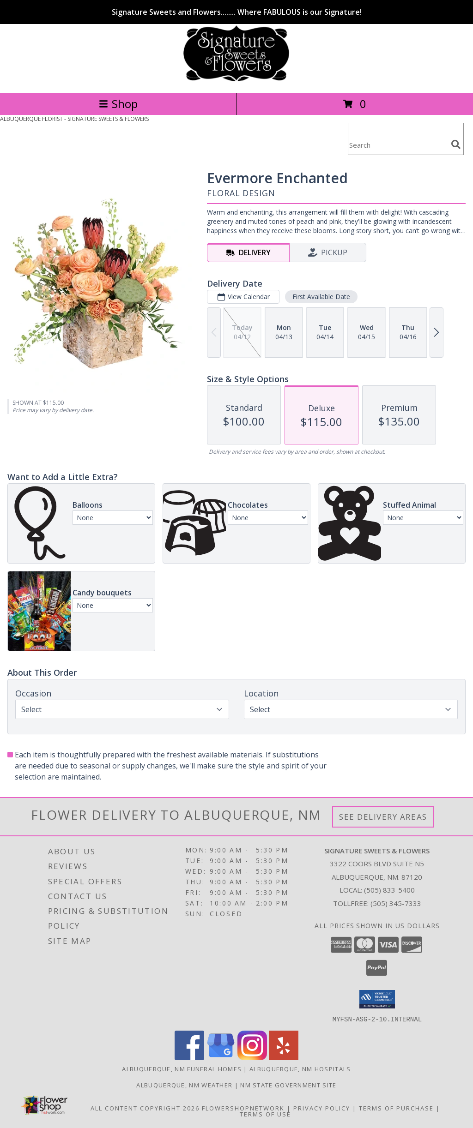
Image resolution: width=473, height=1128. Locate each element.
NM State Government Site (288, 1084)
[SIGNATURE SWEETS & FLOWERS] (236, 79)
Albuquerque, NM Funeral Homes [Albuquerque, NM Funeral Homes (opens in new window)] (182, 1068)
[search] (456, 144)
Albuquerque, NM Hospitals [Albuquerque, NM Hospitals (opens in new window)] (300, 1068)
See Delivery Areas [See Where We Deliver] (383, 816)
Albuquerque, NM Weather (184, 1084)
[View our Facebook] (189, 1057)
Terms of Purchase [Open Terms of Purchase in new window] (396, 1108)
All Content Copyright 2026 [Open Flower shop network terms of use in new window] (145, 1108)
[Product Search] (397, 145)
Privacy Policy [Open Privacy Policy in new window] (321, 1108)
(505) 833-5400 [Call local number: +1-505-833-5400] (389, 889)
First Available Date (321, 296)
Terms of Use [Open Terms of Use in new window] (265, 1114)
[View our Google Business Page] (221, 1057)
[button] (377, 999)
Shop (118, 103)
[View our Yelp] (283, 1057)
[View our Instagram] (252, 1057)
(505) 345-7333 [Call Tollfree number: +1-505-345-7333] (395, 903)
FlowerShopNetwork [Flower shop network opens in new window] (243, 1108)
